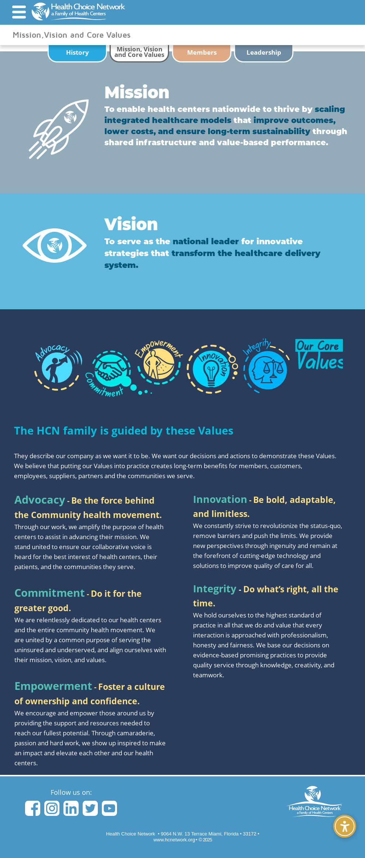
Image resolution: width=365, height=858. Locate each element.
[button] (19, 12)
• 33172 (208, 834)
